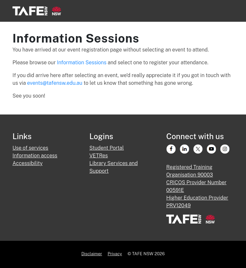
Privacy (115, 253)
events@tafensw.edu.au (54, 83)
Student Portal (106, 148)
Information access (34, 156)
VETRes (98, 156)
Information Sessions (82, 62)
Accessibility (27, 163)
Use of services (30, 148)
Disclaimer (91, 253)
